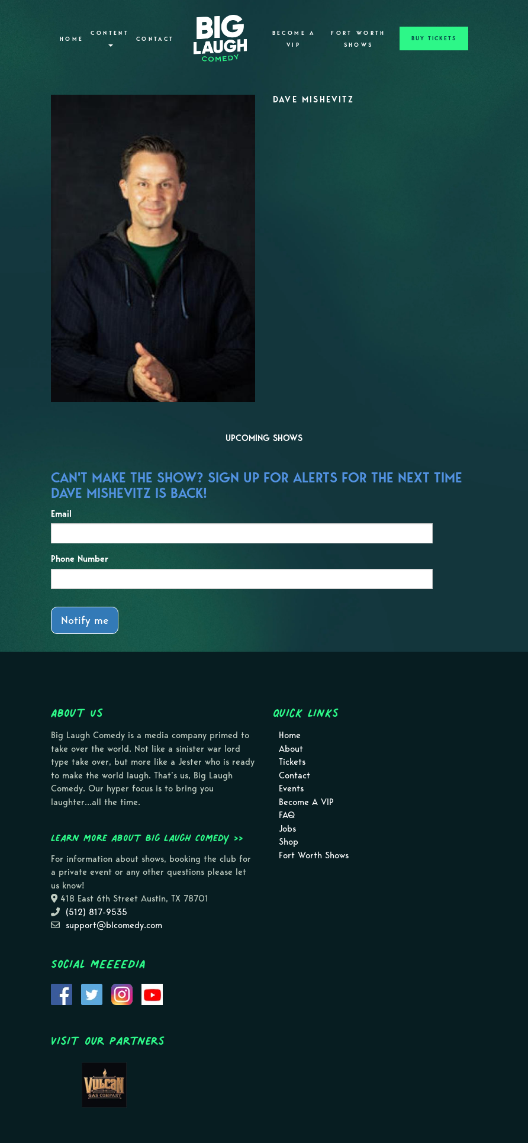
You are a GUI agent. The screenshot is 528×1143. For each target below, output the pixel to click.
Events (291, 788)
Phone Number (79, 558)
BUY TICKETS (433, 38)
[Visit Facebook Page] (61, 993)
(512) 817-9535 (96, 912)
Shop (288, 841)
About (291, 748)
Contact (155, 39)
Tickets (292, 761)
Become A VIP (293, 39)
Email (61, 513)
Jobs (287, 828)
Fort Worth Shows (358, 39)
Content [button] (110, 38)
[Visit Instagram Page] (122, 993)
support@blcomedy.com (114, 925)
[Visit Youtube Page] (152, 993)
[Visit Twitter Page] (91, 993)
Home (71, 39)
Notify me (84, 620)
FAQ (287, 815)
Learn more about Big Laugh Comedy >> (147, 837)
